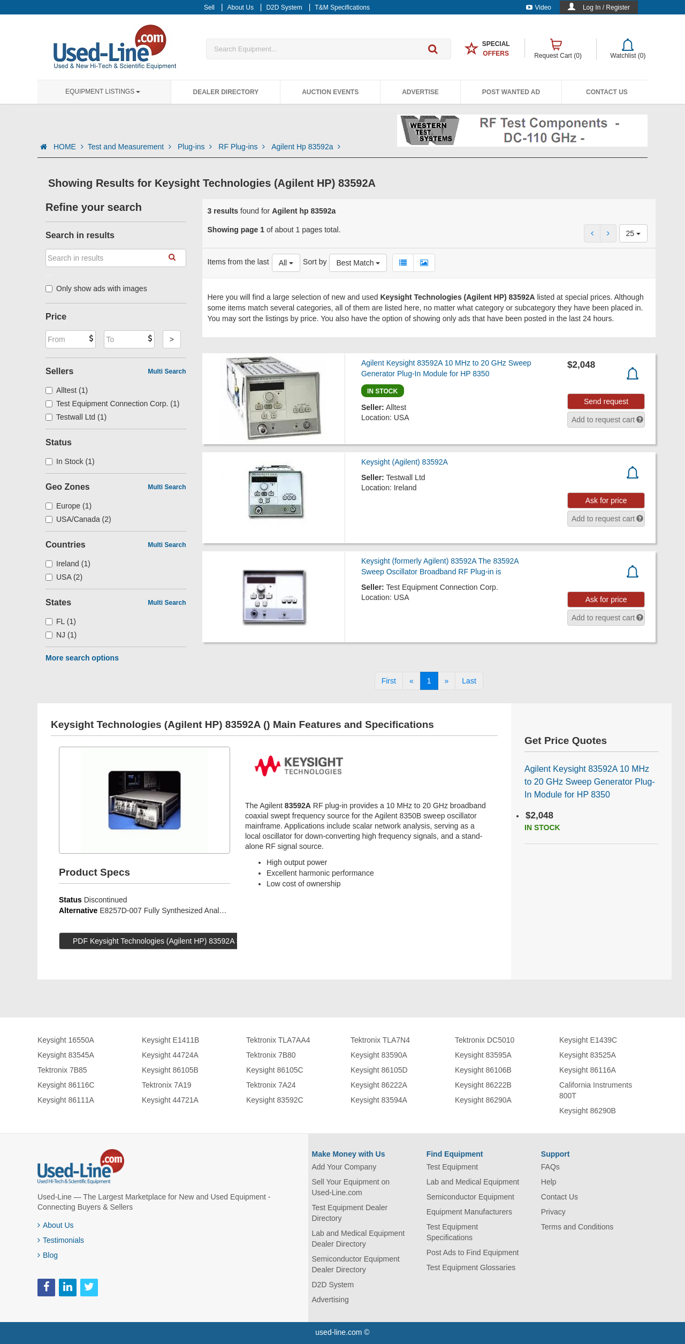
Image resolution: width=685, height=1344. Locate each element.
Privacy (553, 1212)
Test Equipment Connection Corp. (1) (112, 403)
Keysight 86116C (66, 1085)
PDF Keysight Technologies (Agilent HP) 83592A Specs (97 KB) (179, 941)
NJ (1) (61, 635)
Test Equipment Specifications (452, 1232)
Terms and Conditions (577, 1226)
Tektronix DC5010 (484, 1040)
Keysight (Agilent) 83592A (404, 462)
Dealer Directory (225, 92)
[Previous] (411, 681)
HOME (68, 146)
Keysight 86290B (587, 1110)
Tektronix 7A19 (167, 1085)
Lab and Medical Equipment (473, 1182)
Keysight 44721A (170, 1100)
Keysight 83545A (65, 1055)
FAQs (550, 1167)
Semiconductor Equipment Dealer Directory (356, 1264)
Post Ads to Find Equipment (473, 1252)
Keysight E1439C (588, 1040)
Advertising (330, 1299)
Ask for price (606, 500)
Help (549, 1182)
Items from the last (238, 261)
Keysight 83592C (274, 1100)
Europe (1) (68, 506)
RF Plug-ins (242, 146)
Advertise (420, 92)
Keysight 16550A (65, 1040)
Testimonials (60, 1240)
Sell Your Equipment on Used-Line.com (351, 1187)
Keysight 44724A (170, 1055)
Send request (606, 401)
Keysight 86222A (379, 1085)
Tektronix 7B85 (62, 1070)
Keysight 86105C (274, 1070)
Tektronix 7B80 (271, 1055)
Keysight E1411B (170, 1040)
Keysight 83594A (379, 1100)
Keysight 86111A (65, 1100)
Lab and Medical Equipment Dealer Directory (358, 1238)
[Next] (447, 681)
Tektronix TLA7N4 (380, 1040)
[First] (389, 681)
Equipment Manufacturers (469, 1212)
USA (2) (63, 577)
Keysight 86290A (483, 1100)
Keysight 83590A (379, 1055)
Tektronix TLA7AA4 (278, 1040)
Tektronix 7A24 (271, 1085)
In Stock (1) (70, 461)
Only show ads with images (96, 288)
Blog (47, 1255)
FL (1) (60, 621)
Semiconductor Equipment (470, 1197)
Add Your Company (344, 1167)
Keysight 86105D (379, 1070)
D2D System (333, 1284)
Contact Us (607, 92)
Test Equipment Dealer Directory (350, 1212)
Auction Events (330, 92)
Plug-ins (196, 146)
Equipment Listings (102, 91)
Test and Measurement (130, 146)
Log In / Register (606, 7)
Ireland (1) (67, 563)
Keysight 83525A (587, 1055)
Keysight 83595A (483, 1055)
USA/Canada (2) (78, 519)
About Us (55, 1225)
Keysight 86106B (483, 1070)
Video (538, 7)
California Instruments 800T (595, 1090)
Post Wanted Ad (511, 92)
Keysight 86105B (170, 1070)
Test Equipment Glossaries (471, 1267)
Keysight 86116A (587, 1070)
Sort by (314, 261)
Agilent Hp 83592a (305, 146)
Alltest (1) (66, 390)
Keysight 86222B (483, 1085)
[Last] (469, 681)
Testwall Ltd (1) (75, 417)
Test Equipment (452, 1167)
